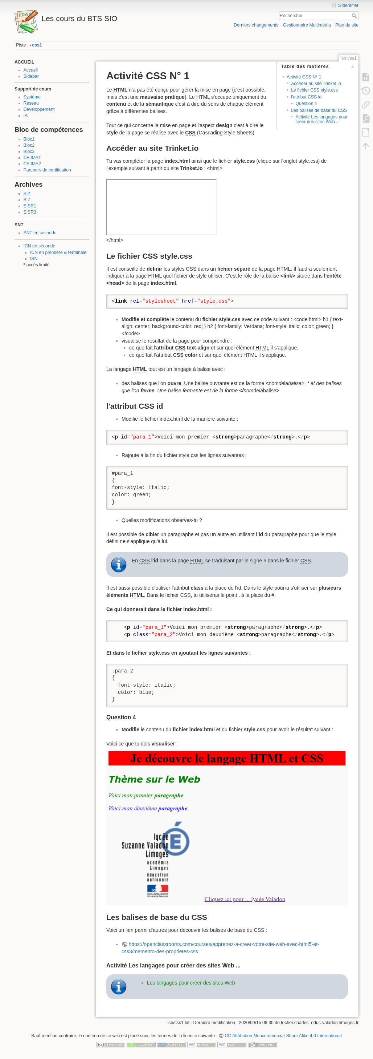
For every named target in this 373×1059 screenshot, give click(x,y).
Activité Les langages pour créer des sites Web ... (321, 119)
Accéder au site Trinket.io (316, 83)
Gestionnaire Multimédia (307, 25)
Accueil (31, 70)
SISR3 (30, 212)
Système (32, 97)
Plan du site (346, 25)
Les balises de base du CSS (319, 110)
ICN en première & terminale (58, 252)
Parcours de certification (47, 170)
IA (26, 115)
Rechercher (355, 15)
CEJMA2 (32, 163)
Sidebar (31, 76)
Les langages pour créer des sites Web (191, 983)
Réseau (31, 103)
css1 (37, 45)
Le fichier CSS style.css (314, 90)
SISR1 (30, 206)
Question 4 (306, 103)
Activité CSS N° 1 (304, 77)
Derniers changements (256, 25)
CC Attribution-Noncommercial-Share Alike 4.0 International (283, 1035)
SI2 (27, 193)
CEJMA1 (32, 157)
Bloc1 (29, 139)
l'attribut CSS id (306, 97)
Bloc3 (29, 151)
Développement (39, 109)
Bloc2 (29, 145)
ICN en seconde (40, 245)
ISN (33, 258)
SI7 (27, 199)
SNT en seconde (40, 232)
